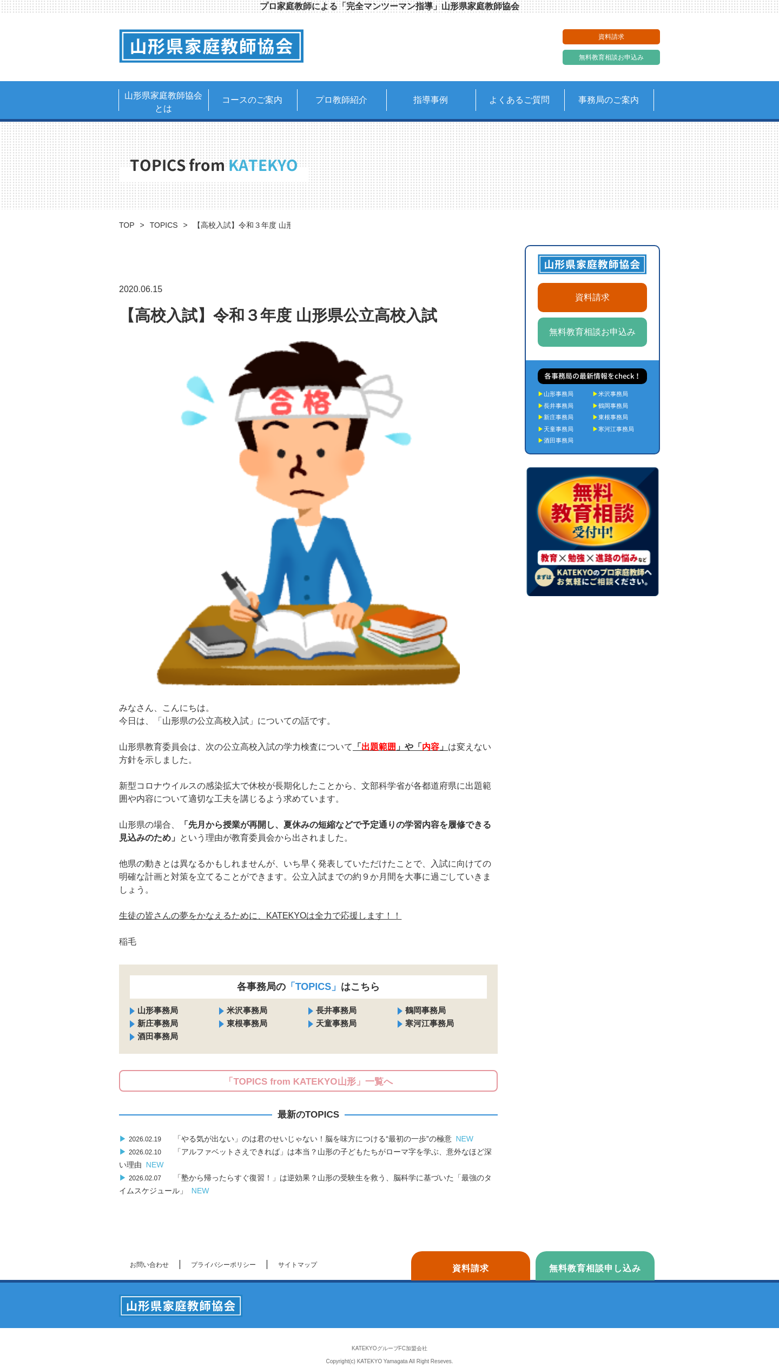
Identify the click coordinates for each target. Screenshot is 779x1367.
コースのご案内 (252, 99)
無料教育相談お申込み (611, 57)
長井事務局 (336, 1010)
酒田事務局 (157, 1036)
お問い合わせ (149, 1265)
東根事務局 (247, 1023)
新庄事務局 (157, 1023)
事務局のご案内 (608, 99)
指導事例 (430, 99)
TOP (127, 225)
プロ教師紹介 (341, 99)
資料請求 (611, 37)
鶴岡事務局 (425, 1010)
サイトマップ (297, 1265)
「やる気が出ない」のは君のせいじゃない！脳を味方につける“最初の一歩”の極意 (296, 1138)
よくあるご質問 (519, 99)
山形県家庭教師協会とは (163, 102)
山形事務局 (157, 1010)
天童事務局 (336, 1023)
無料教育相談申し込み (595, 1268)
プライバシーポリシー (223, 1265)
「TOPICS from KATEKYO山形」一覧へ (308, 1082)
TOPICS (164, 225)
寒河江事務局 (429, 1023)
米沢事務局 (247, 1010)
